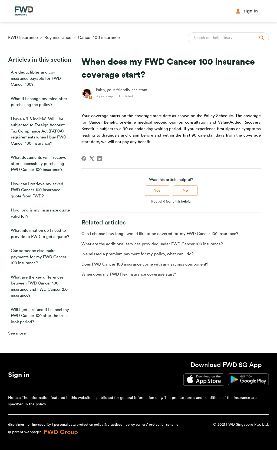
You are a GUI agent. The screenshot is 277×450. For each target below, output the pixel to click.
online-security (39, 424)
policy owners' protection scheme (152, 424)
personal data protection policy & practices (88, 424)
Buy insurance (57, 37)
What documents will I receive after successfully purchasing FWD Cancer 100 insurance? (38, 163)
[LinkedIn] (99, 158)
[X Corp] (91, 158)
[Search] (228, 37)
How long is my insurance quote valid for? (40, 213)
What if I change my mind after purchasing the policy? (39, 102)
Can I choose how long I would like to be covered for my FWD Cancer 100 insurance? (159, 234)
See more (17, 333)
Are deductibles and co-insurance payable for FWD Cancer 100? (36, 78)
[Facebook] (83, 158)
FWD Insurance (23, 37)
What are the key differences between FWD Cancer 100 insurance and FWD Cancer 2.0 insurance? (39, 286)
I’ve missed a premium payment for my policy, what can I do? (137, 254)
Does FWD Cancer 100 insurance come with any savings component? (144, 264)
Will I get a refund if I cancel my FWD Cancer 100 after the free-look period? (40, 316)
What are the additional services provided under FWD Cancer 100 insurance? (152, 244)
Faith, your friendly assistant (121, 90)
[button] (18, 376)
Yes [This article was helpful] (157, 190)
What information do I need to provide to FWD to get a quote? (40, 234)
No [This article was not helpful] (185, 190)
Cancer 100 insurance (99, 37)
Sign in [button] (247, 11)
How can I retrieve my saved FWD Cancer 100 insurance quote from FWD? (37, 190)
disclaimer (16, 424)
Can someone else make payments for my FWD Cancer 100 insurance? (39, 257)
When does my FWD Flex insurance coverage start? (128, 274)
